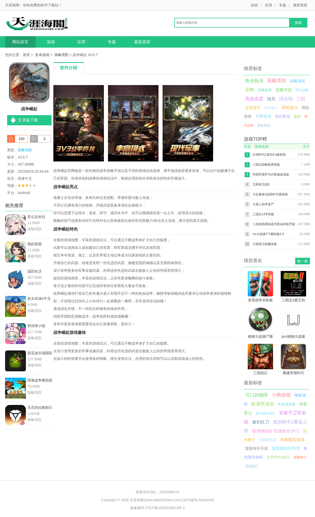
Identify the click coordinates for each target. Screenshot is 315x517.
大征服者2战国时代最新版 (270, 194)
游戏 (254, 5)
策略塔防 (61, 55)
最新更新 (300, 5)
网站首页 (20, 42)
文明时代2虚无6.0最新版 (269, 154)
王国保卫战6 (261, 184)
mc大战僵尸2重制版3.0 (268, 234)
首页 (26, 55)
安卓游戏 (42, 55)
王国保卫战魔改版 (265, 244)
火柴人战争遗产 (263, 204)
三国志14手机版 (263, 214)
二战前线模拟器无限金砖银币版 (274, 224)
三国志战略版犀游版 (266, 164)
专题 (282, 5)
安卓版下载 (28, 120)
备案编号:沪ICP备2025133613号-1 (157, 508)
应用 (268, 5)
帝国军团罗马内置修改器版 (271, 174)
